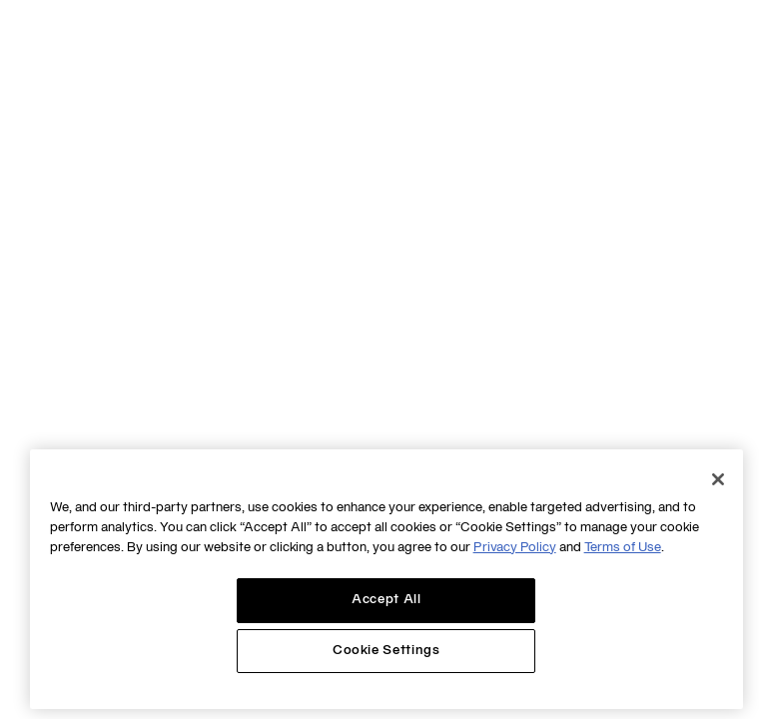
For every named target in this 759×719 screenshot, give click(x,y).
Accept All (386, 600)
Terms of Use (622, 548)
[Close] (718, 479)
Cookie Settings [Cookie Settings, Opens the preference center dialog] (386, 651)
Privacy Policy (514, 548)
